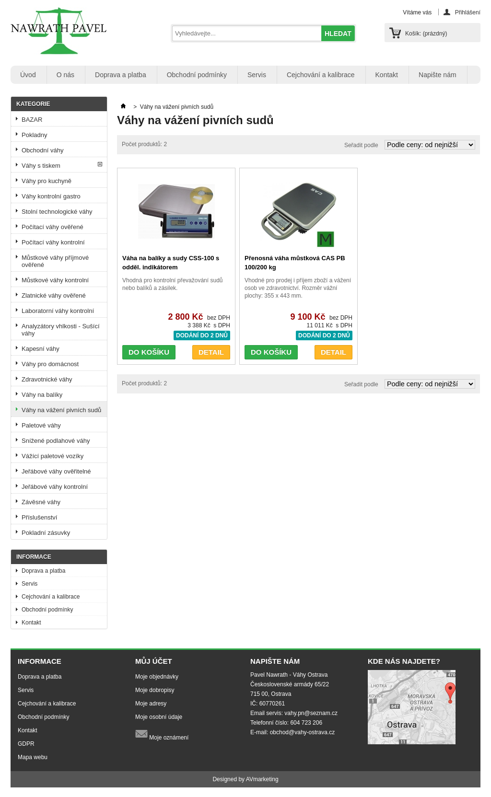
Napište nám (437, 75)
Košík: (426, 33)
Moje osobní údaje (158, 717)
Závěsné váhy (41, 502)
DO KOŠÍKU (149, 352)
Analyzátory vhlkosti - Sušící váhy (61, 330)
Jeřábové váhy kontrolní (55, 486)
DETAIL (211, 352)
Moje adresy (150, 703)
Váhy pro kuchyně (46, 181)
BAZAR (32, 119)
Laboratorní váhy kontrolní (58, 310)
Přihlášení (467, 12)
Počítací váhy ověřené (52, 227)
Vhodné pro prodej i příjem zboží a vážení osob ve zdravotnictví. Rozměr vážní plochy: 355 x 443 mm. (298, 288)
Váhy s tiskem (41, 165)
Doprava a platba (120, 75)
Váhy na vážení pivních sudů (61, 410)
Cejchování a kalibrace (321, 75)
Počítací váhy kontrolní (53, 242)
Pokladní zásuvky (46, 532)
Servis (256, 75)
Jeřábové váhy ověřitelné (56, 471)
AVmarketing (262, 779)
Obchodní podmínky (197, 75)
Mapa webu (32, 757)
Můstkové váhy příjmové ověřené (55, 261)
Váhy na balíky (42, 394)
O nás (65, 75)
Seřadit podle (361, 145)
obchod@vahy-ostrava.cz (302, 732)
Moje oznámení (161, 734)
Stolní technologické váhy (57, 211)
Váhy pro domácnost (50, 364)
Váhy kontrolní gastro (51, 196)
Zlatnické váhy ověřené (54, 295)
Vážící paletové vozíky (52, 456)
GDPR (26, 743)
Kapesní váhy (40, 348)
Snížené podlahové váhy (56, 440)
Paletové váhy (41, 425)
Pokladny (34, 135)
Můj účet (153, 661)
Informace (33, 557)
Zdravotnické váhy (47, 379)
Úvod (28, 75)
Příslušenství (39, 517)
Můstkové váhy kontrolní (55, 280)
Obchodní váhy (42, 150)
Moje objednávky (156, 676)
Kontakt (386, 75)
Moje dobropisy (154, 690)
